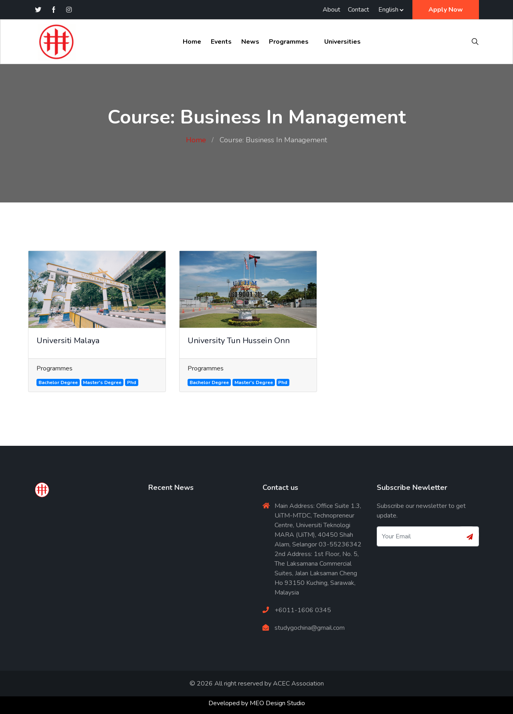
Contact (358, 9)
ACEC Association (298, 683)
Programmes (289, 41)
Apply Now (445, 9)
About (331, 9)
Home (192, 41)
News (250, 41)
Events (221, 41)
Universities (342, 41)
